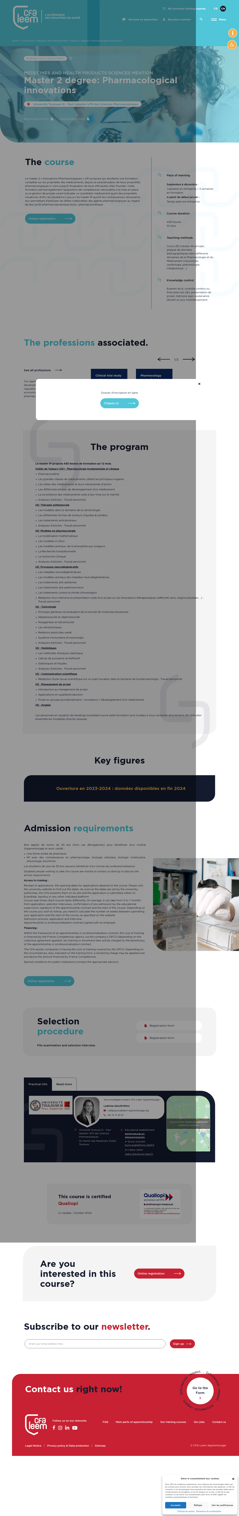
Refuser (198, 1505)
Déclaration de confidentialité (208, 1511)
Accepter (176, 1505)
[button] (232, 44)
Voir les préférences (222, 1505)
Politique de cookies (186, 1511)
